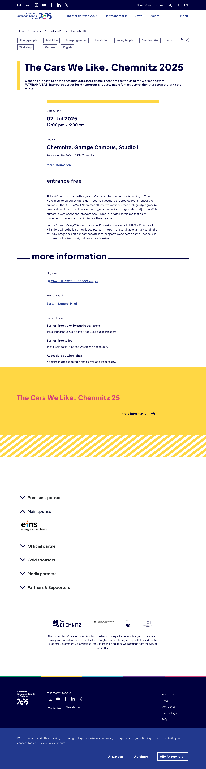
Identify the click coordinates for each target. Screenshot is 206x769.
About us (168, 694)
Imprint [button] (60, 743)
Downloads (168, 706)
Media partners (42, 573)
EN (186, 5)
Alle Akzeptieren (172, 756)
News (138, 16)
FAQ (164, 719)
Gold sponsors (41, 559)
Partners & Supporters (49, 587)
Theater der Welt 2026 (82, 16)
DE (179, 5)
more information (59, 165)
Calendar (36, 31)
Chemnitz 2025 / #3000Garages (72, 281)
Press (165, 700)
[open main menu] (181, 16)
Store (159, 5)
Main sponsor (40, 511)
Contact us (144, 5)
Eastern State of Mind (62, 303)
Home (21, 31)
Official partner (42, 546)
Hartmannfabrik (116, 16)
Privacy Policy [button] (46, 743)
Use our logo (169, 713)
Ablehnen (141, 756)
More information (139, 413)
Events (154, 16)
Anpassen (115, 756)
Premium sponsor (44, 497)
